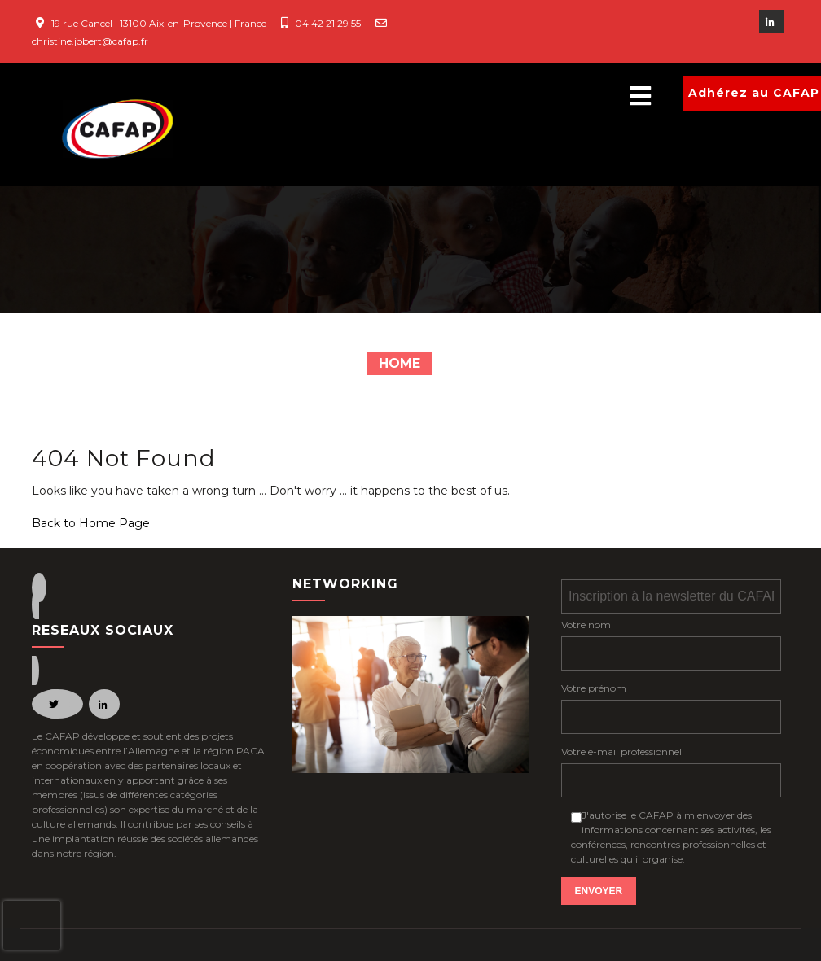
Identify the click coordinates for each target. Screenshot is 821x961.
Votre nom (586, 624)
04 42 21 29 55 (328, 23)
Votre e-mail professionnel (621, 751)
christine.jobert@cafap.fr (90, 41)
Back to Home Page (91, 523)
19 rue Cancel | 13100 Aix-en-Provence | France (158, 23)
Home (399, 363)
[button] (443, 96)
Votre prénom (593, 688)
